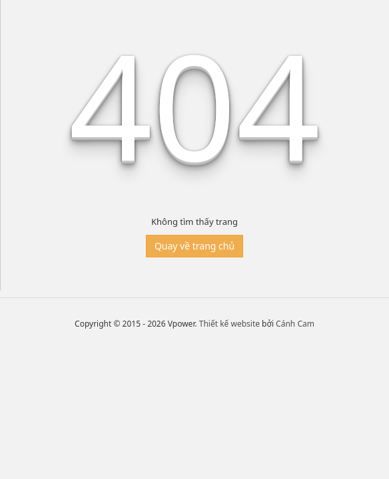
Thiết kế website (229, 323)
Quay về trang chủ (194, 246)
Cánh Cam (295, 323)
